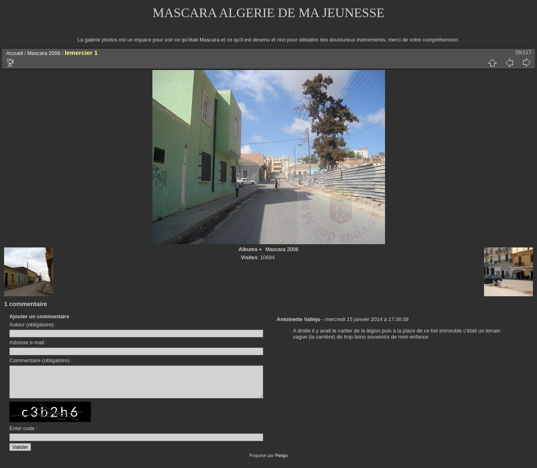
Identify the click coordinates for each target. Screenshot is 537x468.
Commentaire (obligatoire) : (41, 360)
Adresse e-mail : (28, 342)
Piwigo (281, 461)
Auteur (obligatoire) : (33, 324)
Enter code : (23, 434)
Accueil (14, 53)
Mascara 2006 (43, 53)
